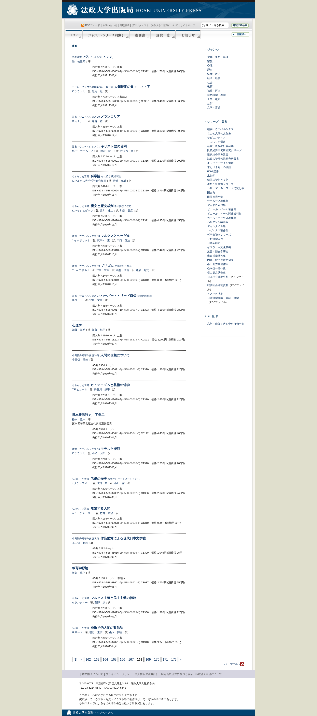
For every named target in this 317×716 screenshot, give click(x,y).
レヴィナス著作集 (217, 230)
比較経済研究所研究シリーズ (224, 150)
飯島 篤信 (78, 572)
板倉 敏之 (142, 270)
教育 (209, 86)
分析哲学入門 (215, 238)
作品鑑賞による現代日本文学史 (109, 538)
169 (148, 659)
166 (122, 659)
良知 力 (102, 483)
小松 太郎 (98, 453)
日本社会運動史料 (217, 276)
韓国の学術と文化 (217, 179)
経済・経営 (213, 78)
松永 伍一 (78, 419)
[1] (75, 659)
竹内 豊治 (102, 270)
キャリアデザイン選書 (220, 162)
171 (165, 659)
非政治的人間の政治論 (97, 627)
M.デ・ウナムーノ (82, 150)
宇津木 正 (103, 240)
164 (105, 659)
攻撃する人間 (91, 508)
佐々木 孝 (126, 150)
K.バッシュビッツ (82, 210)
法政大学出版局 (100, 10)
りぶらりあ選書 (216, 141)
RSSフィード (92, 25)
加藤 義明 (78, 329)
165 (113, 659)
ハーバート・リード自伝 (112, 295)
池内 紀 (97, 91)
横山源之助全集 (216, 272)
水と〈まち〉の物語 (219, 167)
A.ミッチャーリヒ (82, 513)
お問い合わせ (109, 25)
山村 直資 (122, 270)
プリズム (102, 265)
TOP (74, 34)
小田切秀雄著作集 (217, 264)
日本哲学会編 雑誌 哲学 (223, 297)
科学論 (96, 176)
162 (88, 659)
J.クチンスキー (81, 483)
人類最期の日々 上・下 (111, 86)
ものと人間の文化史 (219, 133)
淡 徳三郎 (78, 61)
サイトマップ (187, 25)
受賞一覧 (163, 34)
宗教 (209, 61)
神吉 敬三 (106, 150)
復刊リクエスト (140, 25)
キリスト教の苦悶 (99, 146)
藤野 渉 (100, 602)
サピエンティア (216, 137)
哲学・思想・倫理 (217, 57)
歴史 (209, 69)
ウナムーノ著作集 (217, 200)
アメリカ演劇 (215, 293)
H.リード (77, 300)
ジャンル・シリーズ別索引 (106, 34)
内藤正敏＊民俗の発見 (220, 260)
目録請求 (124, 25)
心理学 (77, 325)
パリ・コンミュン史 (92, 57)
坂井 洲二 (106, 210)
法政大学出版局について (164, 25)
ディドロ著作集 (216, 205)
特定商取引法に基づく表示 (177, 674)
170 (156, 659)
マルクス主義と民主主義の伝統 (104, 598)
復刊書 (140, 34)
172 (174, 659)
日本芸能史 (213, 243)
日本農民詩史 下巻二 (88, 415)
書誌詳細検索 (240, 25)
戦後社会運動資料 (217, 285)
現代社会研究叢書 (217, 154)
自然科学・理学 (216, 95)
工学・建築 (213, 99)
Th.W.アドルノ (80, 270)
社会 (209, 82)
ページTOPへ (232, 664)
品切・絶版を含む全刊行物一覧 (225, 323)
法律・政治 (213, 73)
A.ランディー (80, 602)
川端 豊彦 (126, 210)
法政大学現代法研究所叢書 (223, 158)
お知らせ (188, 34)
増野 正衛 (95, 632)
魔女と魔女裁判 (101, 206)
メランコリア (96, 116)
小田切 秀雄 (80, 359)
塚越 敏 (97, 121)
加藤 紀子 (98, 329)
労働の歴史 (105, 478)
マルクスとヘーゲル (101, 235)
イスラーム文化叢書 (219, 247)
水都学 (211, 175)
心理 (209, 65)
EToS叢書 (213, 171)
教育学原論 (80, 568)
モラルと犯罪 (96, 449)
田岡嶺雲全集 (215, 196)
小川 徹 (119, 483)
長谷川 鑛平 (102, 389)
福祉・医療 (213, 90)
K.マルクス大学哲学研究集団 (89, 180)
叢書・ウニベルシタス (220, 129)
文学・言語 (213, 107)
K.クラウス (78, 91)
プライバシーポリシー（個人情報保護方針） (132, 674)
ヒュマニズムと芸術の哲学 (101, 385)
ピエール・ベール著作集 (221, 209)
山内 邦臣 (115, 632)
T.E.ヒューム (79, 389)
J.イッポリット (81, 240)
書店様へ (240, 34)
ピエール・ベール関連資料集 (224, 213)
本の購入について (92, 674)
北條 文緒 (95, 300)
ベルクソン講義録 (217, 221)
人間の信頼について (101, 355)
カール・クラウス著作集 (221, 217)
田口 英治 (123, 240)
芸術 (209, 103)
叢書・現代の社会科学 (220, 146)
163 (96, 659)
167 (131, 659)
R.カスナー (78, 121)
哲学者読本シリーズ (219, 234)
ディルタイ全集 (216, 226)
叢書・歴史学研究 (217, 251)
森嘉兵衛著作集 (216, 255)
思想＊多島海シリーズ (220, 184)
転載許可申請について (208, 674)
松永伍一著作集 (216, 268)
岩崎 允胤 (119, 180)
